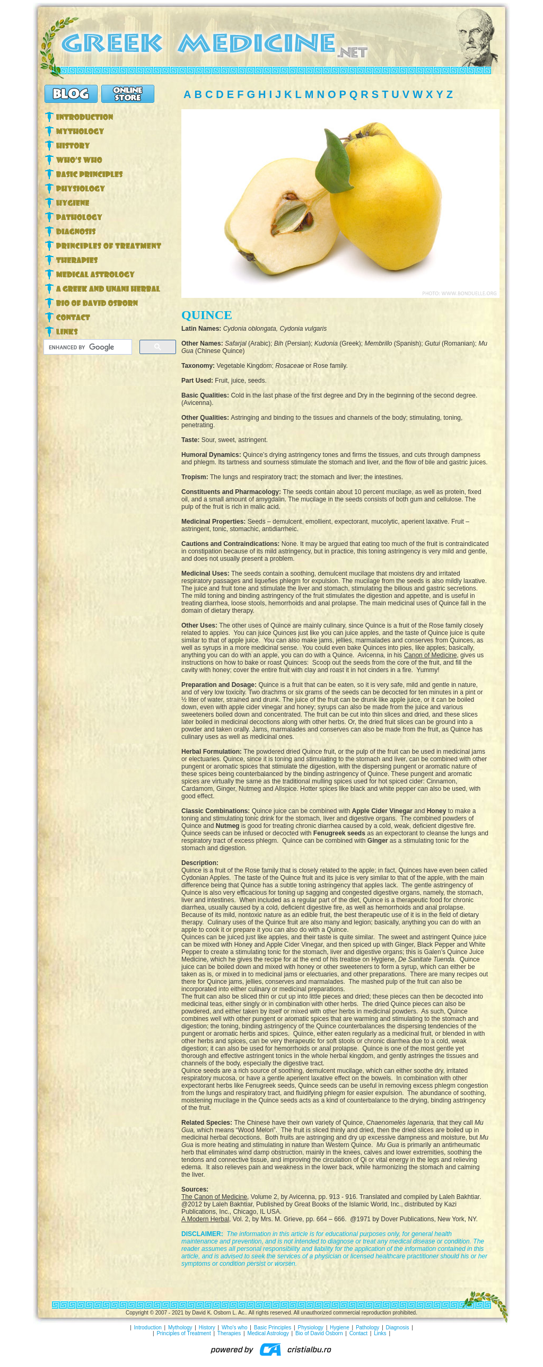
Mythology (180, 1327)
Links (380, 1333)
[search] (87, 347)
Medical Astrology (267, 1333)
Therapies (229, 1333)
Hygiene (339, 1327)
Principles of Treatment (183, 1333)
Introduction (148, 1327)
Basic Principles (273, 1327)
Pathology (367, 1327)
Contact (358, 1333)
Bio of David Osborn (319, 1333)
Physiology (310, 1327)
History (207, 1327)
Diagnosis (397, 1327)
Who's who (235, 1327)
